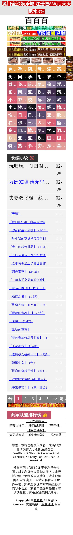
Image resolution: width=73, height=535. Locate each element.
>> (54, 398)
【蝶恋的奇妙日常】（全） (27, 371)
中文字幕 (45, 115)
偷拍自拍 (55, 84)
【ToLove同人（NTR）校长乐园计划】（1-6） (40, 255)
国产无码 (55, 138)
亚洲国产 (55, 115)
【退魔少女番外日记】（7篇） (29, 354)
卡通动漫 (36, 145)
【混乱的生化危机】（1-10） (28, 230)
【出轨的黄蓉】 (19, 329)
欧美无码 (45, 138)
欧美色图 (45, 92)
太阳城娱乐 (17, 435)
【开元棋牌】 (56, 425)
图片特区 (16, 92)
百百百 (36, 20)
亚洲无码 (26, 138)
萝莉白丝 (45, 130)
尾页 (63, 398)
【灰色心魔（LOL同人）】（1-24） (33, 288)
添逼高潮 (55, 69)
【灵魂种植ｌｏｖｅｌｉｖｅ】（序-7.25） (38, 304)
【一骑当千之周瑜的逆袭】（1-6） (32, 280)
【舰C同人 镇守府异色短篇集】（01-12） (37, 222)
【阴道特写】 (36, 430)
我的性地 (47, 504)
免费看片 (16, 69)
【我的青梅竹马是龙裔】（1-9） (31, 337)
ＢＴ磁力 (16, 138)
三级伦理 (36, 123)
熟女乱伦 (26, 145)
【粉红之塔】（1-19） (24, 296)
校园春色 (36, 100)
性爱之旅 (16, 115)
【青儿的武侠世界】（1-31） (28, 247)
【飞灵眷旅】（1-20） (24, 346)
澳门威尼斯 (36, 425)
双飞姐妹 (55, 77)
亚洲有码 (36, 138)
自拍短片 (26, 130)
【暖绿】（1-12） (21, 321)
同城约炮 (26, 77)
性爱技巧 (26, 107)
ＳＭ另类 (45, 123)
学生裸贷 (55, 130)
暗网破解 (36, 84)
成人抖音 (16, 84)
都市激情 (26, 100)
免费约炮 (16, 77)
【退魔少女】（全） (22, 362)
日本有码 (36, 115)
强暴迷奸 (26, 123)
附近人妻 (45, 77)
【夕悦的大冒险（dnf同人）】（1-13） (35, 379)
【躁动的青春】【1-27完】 (27, 313)
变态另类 (45, 145)
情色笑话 (45, 107)
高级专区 (16, 130)
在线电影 (16, 123)
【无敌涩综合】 (36, 421)
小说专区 (16, 107)
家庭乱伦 (55, 100)
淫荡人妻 (45, 100)
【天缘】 (15, 213)
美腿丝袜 (55, 92)
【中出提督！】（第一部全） (29, 387)
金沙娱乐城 (36, 435)
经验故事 (55, 107)
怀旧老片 (55, 123)
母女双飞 (45, 69)
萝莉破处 (45, 84)
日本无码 (26, 115)
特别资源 (16, 145)
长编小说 (36, 107)
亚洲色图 (36, 92)
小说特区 (16, 100)
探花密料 (55, 145)
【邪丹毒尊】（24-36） (25, 271)
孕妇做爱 (26, 69)
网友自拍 (26, 92)
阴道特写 (36, 69)
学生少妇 (36, 77)
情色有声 (36, 130)
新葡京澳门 (17, 425)
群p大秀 (56, 435)
